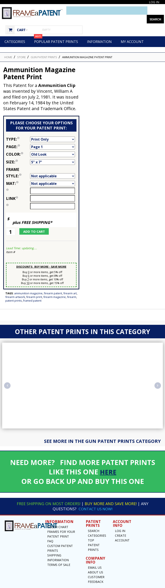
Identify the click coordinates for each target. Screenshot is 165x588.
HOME (8, 48)
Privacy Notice (122, 584)
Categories (15, 33)
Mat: (18, 175)
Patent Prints (13, 292)
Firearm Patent (53, 285)
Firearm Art (70, 285)
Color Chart (57, 518)
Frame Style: (18, 164)
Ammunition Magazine (28, 285)
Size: (18, 153)
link (12, 190)
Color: (18, 145)
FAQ (50, 532)
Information (99, 33)
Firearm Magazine (54, 288)
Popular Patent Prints (56, 31)
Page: (18, 138)
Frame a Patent (73, 584)
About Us (95, 564)
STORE (21, 48)
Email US (95, 559)
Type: (18, 130)
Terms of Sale (58, 556)
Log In (154, 2)
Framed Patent (32, 292)
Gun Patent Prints (44, 48)
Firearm (71, 288)
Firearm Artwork (15, 288)
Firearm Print (34, 288)
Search (93, 522)
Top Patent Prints (94, 536)
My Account (132, 33)
